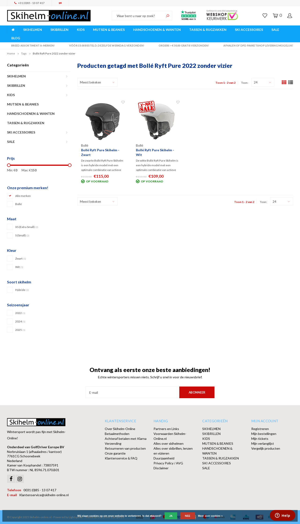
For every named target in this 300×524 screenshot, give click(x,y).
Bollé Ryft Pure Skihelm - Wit (155, 152)
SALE (275, 30)
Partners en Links (166, 429)
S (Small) (22, 235)
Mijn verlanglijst (262, 443)
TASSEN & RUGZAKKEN (207, 30)
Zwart (20, 258)
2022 (20, 313)
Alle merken (23, 196)
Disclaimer (161, 468)
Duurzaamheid (164, 458)
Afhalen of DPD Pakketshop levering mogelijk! (256, 45)
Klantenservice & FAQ (121, 458)
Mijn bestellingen (263, 434)
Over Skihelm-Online (120, 429)
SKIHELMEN (32, 30)
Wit (19, 267)
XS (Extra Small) (26, 227)
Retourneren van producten (125, 448)
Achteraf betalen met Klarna (125, 439)
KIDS (81, 30)
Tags (24, 53)
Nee (187, 515)
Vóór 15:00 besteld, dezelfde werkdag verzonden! (104, 45)
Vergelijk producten (265, 448)
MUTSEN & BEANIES (109, 30)
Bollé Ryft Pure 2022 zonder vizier (54, 53)
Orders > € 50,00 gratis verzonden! (181, 45)
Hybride (22, 290)
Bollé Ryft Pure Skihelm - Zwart (100, 152)
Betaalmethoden (117, 434)
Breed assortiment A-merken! (31, 45)
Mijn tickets (259, 439)
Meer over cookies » (210, 515)
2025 (20, 330)
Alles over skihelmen (169, 443)
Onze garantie (115, 453)
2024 (20, 321)
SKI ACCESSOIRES (249, 30)
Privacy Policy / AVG (168, 463)
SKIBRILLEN (59, 30)
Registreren (260, 429)
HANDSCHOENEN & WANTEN (157, 30)
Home (11, 53)
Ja (170, 515)
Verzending (113, 443)
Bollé (18, 204)
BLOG (15, 38)
